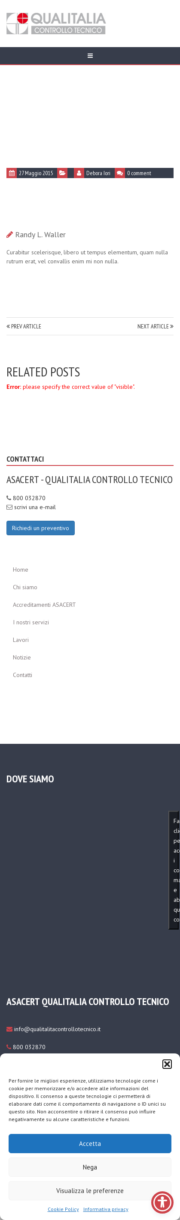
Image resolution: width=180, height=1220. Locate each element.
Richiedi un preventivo (40, 528)
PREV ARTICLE (23, 326)
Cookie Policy (63, 1209)
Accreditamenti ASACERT (44, 605)
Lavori (21, 640)
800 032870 (29, 498)
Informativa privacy (105, 1209)
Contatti (22, 675)
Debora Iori (98, 173)
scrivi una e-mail (35, 507)
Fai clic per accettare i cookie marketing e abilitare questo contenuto (176, 870)
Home (20, 569)
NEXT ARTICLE (155, 326)
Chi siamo (25, 587)
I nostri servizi (31, 622)
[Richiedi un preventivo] (40, 527)
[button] (167, 1064)
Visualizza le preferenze (90, 1191)
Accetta (90, 1143)
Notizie (22, 657)
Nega (90, 1167)
